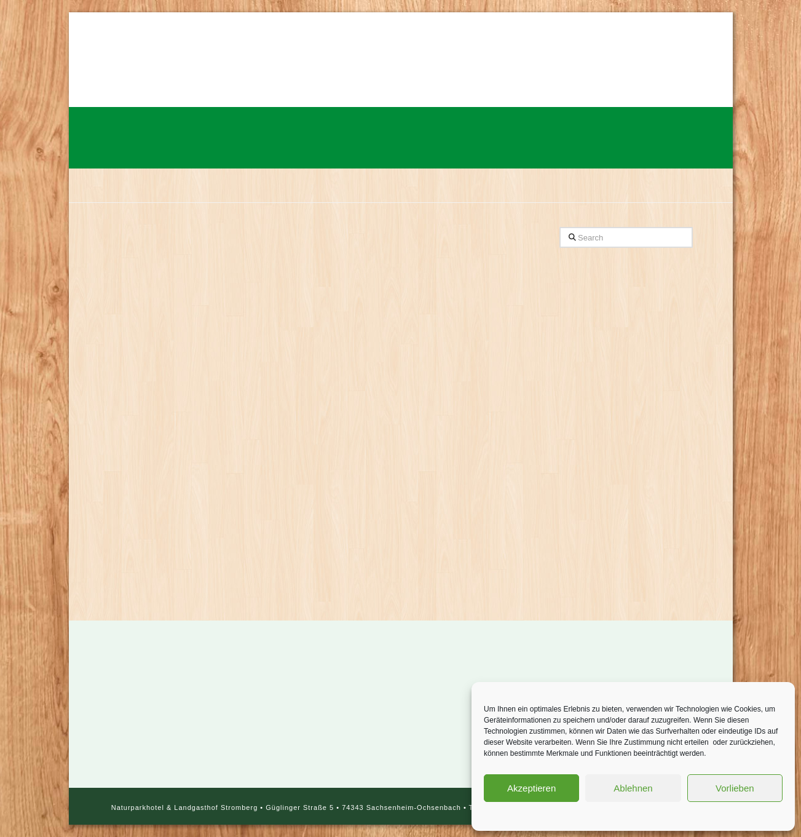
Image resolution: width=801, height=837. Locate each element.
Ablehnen (633, 788)
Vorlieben (735, 788)
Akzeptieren (531, 788)
